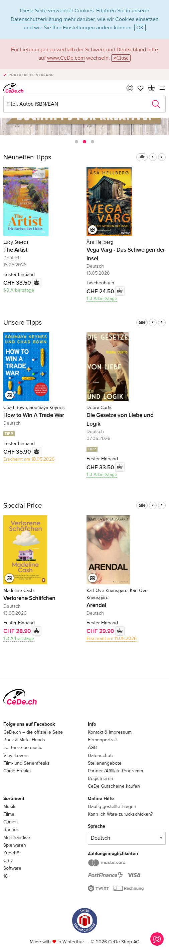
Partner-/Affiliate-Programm (115, 771)
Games (10, 822)
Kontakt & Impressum (110, 732)
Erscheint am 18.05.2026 (28, 459)
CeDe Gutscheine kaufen (114, 786)
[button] (76, 141)
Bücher (10, 829)
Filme (8, 814)
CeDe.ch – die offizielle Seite (33, 732)
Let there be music (22, 747)
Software (12, 868)
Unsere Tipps (22, 323)
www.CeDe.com (66, 58)
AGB (92, 747)
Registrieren (100, 778)
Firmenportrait (102, 740)
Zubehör (12, 853)
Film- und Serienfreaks (26, 763)
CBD (8, 860)
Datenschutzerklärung (36, 19)
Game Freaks (17, 771)
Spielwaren (14, 845)
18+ (6, 876)
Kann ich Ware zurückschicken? (120, 814)
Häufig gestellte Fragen (112, 806)
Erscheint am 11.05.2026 (112, 638)
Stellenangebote (105, 763)
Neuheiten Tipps (27, 157)
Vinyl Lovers (16, 755)
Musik (9, 806)
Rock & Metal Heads (24, 740)
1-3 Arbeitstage (18, 290)
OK (140, 27)
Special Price (22, 506)
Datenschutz (101, 755)
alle (142, 157)
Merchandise (16, 837)
